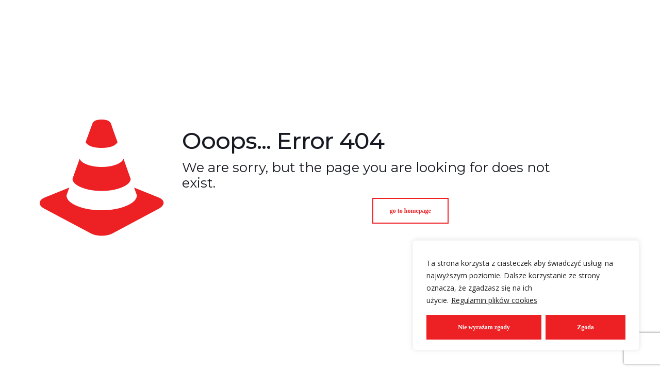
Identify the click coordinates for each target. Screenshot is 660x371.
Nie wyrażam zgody (484, 327)
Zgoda (585, 327)
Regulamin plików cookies (494, 300)
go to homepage (410, 210)
